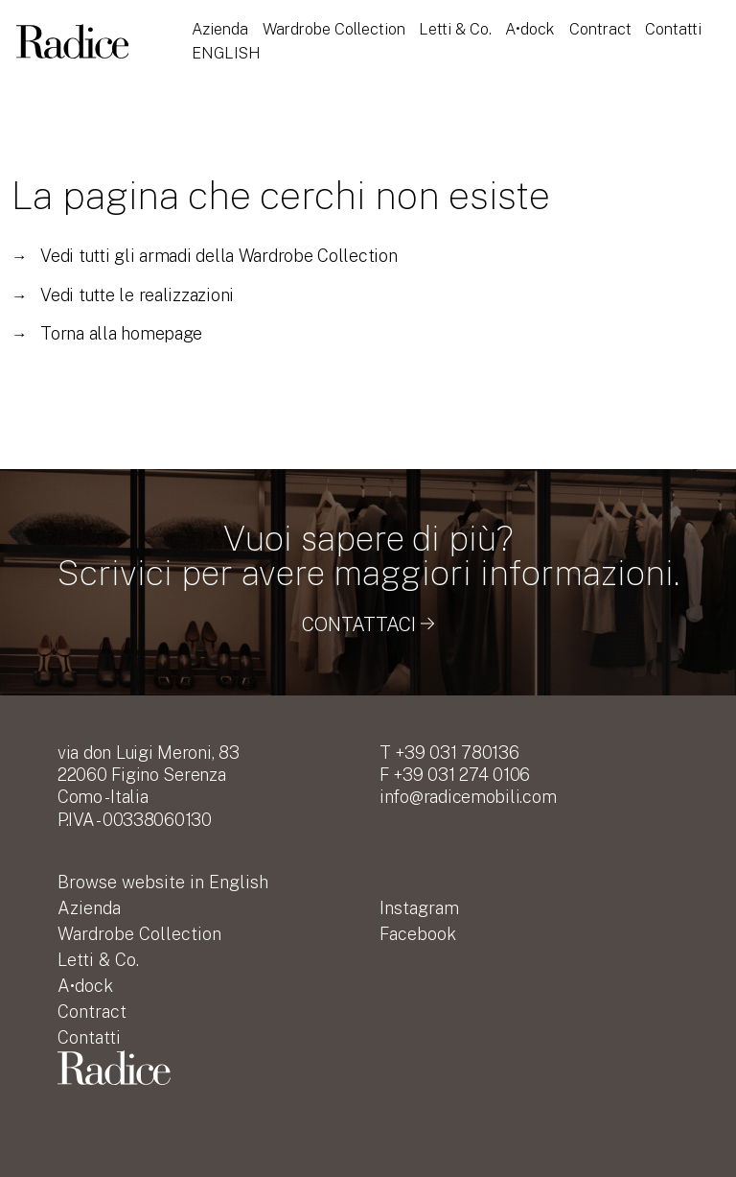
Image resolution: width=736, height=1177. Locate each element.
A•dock (530, 28)
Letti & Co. (455, 28)
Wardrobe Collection (334, 28)
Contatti (673, 28)
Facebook (418, 934)
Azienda (220, 28)
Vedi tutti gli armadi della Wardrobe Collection (205, 256)
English (226, 52)
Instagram (419, 908)
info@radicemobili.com (468, 797)
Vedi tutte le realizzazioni (123, 295)
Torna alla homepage (107, 333)
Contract (600, 28)
